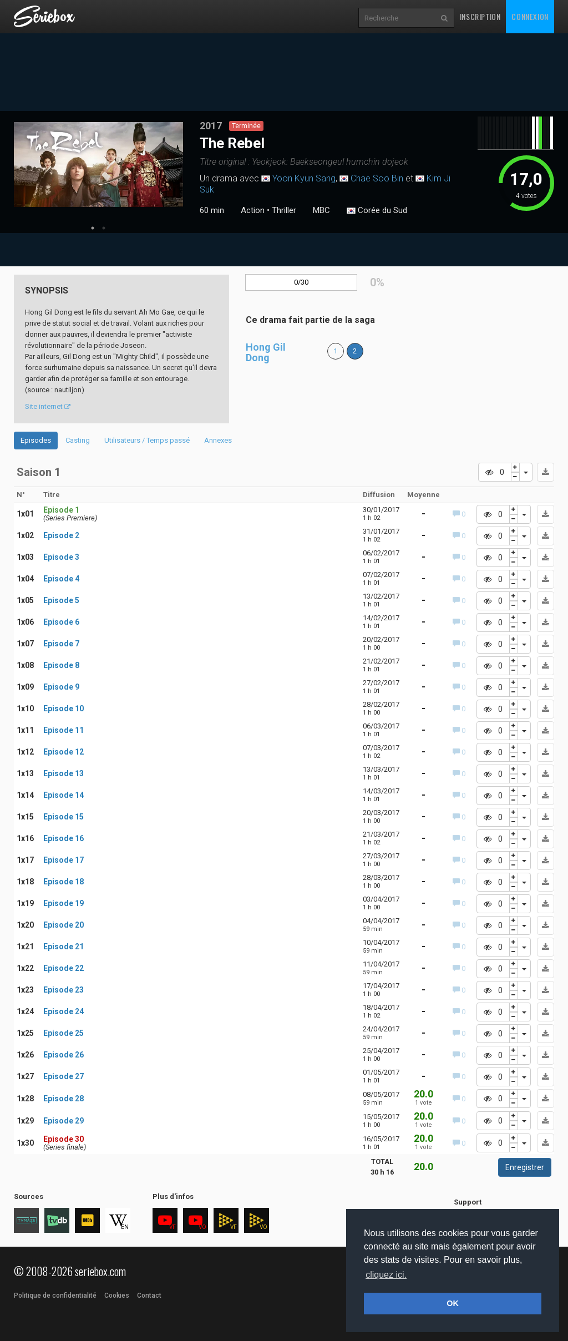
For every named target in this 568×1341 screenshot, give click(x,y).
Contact (149, 1295)
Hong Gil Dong (266, 352)
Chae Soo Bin (377, 178)
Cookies (116, 1295)
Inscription (480, 16)
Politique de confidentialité (55, 1295)
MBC (321, 210)
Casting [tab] (77, 440)
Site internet (47, 406)
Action (253, 210)
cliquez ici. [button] (386, 1274)
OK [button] (453, 1303)
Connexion (529, 16)
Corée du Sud (377, 210)
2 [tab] (103, 228)
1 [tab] (92, 228)
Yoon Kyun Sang (304, 178)
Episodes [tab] (36, 440)
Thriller (284, 210)
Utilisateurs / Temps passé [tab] (147, 440)
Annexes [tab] (218, 440)
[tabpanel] (98, 164)
